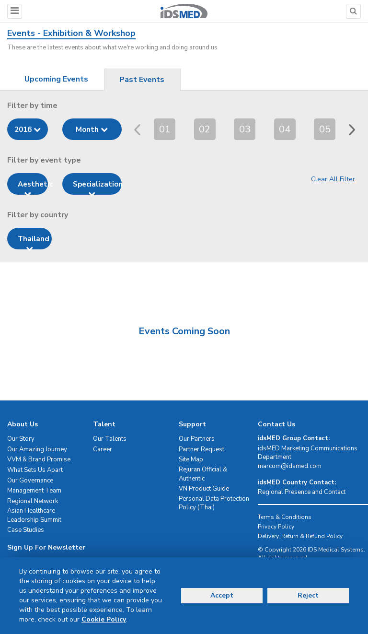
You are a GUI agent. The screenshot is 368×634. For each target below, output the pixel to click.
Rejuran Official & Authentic (203, 474)
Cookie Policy (103, 619)
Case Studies (25, 530)
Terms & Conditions (284, 517)
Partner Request (201, 449)
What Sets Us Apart (35, 470)
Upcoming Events (56, 79)
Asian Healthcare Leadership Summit (34, 515)
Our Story (20, 438)
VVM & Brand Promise (38, 459)
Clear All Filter (333, 179)
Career (102, 449)
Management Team (34, 490)
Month (92, 129)
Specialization (97, 187)
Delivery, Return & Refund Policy (300, 536)
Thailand (33, 241)
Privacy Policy (276, 526)
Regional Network (32, 501)
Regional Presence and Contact (301, 492)
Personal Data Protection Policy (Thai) (214, 503)
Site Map (191, 459)
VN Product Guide (204, 488)
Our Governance (30, 480)
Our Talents (109, 438)
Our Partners (197, 438)
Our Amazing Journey (37, 449)
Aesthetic (33, 187)
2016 (27, 129)
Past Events (141, 79)
